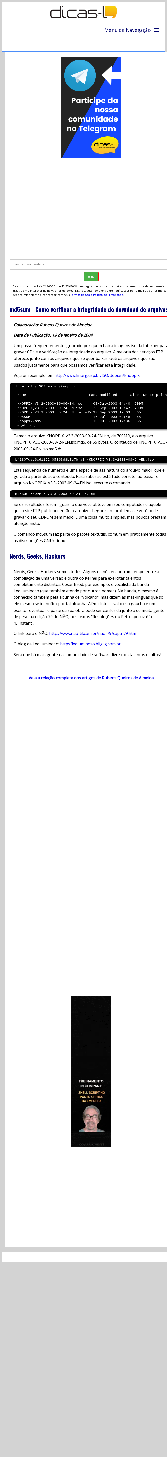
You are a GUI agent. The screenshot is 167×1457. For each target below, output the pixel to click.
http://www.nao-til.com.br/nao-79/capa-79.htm (92, 633)
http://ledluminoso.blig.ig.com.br (90, 644)
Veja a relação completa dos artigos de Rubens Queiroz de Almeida (91, 678)
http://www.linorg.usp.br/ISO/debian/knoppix (96, 375)
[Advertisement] (84, 206)
